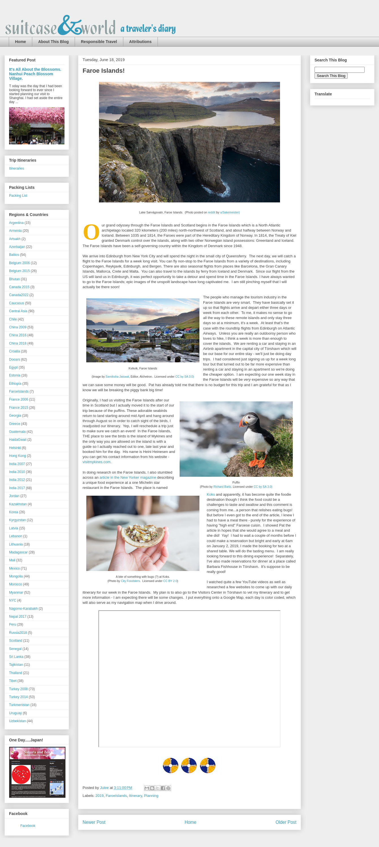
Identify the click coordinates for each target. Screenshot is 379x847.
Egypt (13, 367)
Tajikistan (16, 665)
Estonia (14, 375)
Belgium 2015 (19, 271)
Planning (151, 795)
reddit (211, 212)
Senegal (15, 649)
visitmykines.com (96, 462)
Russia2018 (18, 633)
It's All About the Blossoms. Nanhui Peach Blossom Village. (35, 74)
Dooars (14, 360)
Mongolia (16, 576)
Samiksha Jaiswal (117, 376)
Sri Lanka (16, 657)
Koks (211, 494)
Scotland (15, 641)
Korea (13, 512)
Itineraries (16, 168)
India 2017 (17, 488)
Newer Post (94, 822)
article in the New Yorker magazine (128, 477)
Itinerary (135, 795)
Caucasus (16, 303)
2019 (100, 795)
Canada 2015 (19, 287)
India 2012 (17, 480)
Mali (12, 560)
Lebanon (15, 536)
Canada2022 (19, 295)
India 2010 (17, 472)
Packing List (18, 196)
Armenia (15, 231)
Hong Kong (17, 456)
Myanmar (16, 592)
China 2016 (17, 335)
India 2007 (17, 464)
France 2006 (18, 399)
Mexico (14, 568)
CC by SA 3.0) (184, 376)
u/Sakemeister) (230, 212)
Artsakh (15, 239)
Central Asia (18, 311)
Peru (12, 624)
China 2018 (17, 343)
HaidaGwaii (17, 440)
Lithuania (16, 544)
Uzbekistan (17, 721)
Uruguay (15, 713)
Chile (13, 319)
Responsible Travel (99, 41)
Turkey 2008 (18, 689)
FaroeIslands (116, 795)
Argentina (16, 223)
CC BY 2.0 (170, 581)
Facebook (27, 826)
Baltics (14, 255)
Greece (14, 424)
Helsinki (15, 448)
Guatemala (17, 432)
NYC (12, 600)
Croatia (14, 351)
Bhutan (14, 279)
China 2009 (17, 327)
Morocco (15, 584)
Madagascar (18, 552)
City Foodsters (130, 581)
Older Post (285, 822)
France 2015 (18, 408)
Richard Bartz (222, 486)
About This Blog (53, 41)
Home (20, 41)
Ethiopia (15, 384)
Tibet (12, 681)
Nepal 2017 (17, 617)
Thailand (15, 673)
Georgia (15, 416)
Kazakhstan (18, 504)
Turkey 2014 (18, 697)
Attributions (140, 41)
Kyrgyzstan (17, 520)
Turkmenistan (19, 705)
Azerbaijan (17, 247)
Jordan (14, 496)
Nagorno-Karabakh (23, 609)
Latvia (13, 528)
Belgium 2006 (19, 263)
